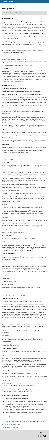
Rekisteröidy (14, 12)
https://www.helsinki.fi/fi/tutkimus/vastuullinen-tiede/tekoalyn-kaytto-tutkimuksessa (20, 126)
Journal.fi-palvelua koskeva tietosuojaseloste (13, 424)
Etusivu (3, 4)
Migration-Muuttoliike (8, 1)
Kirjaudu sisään (6, 12)
